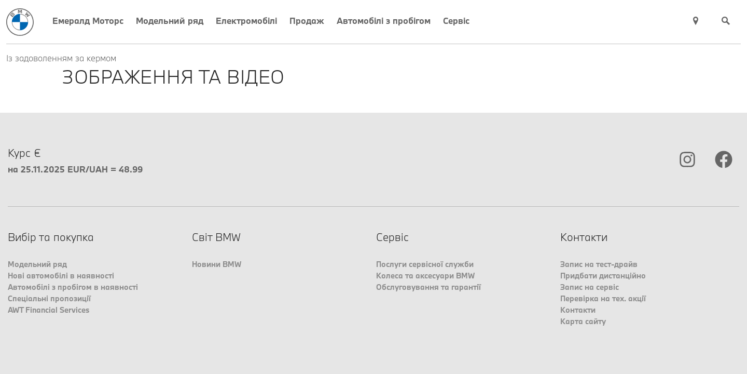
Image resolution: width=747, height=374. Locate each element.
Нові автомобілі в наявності (61, 275)
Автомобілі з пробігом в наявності (73, 287)
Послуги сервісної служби (425, 264)
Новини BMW (216, 264)
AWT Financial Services (48, 310)
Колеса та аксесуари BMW (425, 275)
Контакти (578, 310)
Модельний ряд (37, 264)
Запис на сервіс (589, 287)
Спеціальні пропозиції (49, 298)
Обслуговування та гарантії (428, 287)
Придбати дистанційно (603, 275)
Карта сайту (583, 321)
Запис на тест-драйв (599, 264)
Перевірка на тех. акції (603, 298)
